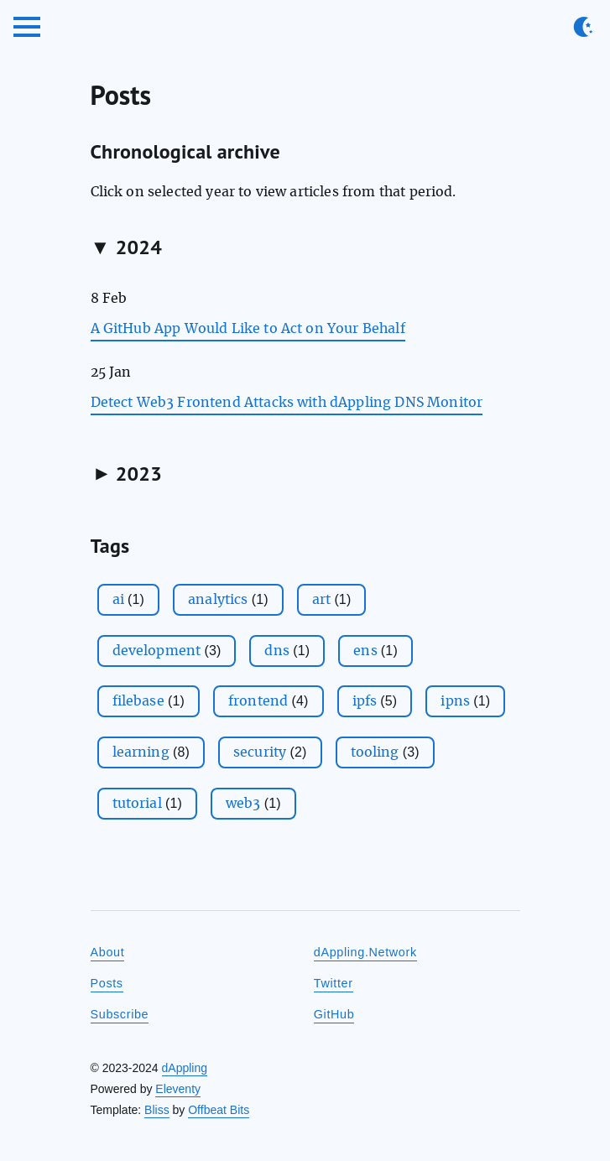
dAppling (185, 1068)
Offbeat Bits (218, 1110)
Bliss (156, 1110)
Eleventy (178, 1089)
